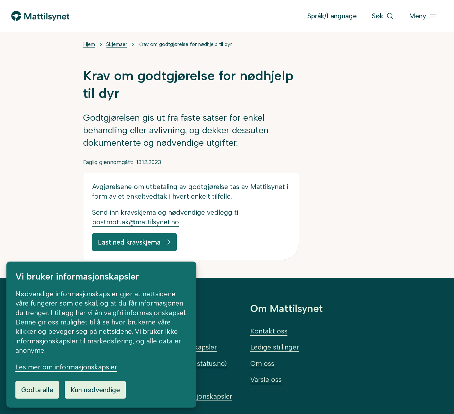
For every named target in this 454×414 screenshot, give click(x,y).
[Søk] (383, 16)
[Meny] (423, 16)
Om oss (262, 363)
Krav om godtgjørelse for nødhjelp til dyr (185, 44)
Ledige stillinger (274, 347)
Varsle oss (266, 379)
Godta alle (37, 390)
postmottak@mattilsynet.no (135, 222)
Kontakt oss (268, 331)
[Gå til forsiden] (40, 16)
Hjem (89, 44)
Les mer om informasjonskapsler (66, 367)
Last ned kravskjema (129, 242)
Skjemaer (116, 44)
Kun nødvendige (95, 390)
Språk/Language (332, 16)
